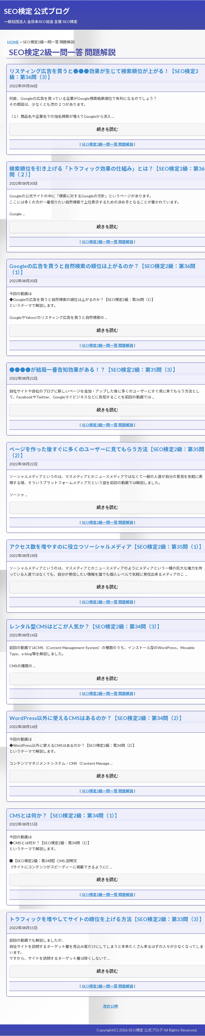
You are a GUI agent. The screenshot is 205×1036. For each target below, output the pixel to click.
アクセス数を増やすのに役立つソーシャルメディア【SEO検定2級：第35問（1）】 (106, 547)
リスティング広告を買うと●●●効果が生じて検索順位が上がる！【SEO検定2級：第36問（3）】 (103, 74)
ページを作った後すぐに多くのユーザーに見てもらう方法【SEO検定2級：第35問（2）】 (106, 452)
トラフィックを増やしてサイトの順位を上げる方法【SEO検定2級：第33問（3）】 (106, 919)
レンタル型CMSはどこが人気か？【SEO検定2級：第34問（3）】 (85, 626)
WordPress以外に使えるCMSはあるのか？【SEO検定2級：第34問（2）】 (96, 718)
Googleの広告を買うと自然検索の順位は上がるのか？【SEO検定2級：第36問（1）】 (102, 269)
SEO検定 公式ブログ (37, 11)
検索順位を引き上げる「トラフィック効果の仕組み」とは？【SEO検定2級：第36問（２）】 (106, 171)
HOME (13, 42)
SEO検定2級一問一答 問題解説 (107, 144)
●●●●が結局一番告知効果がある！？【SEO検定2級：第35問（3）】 (93, 370)
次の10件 (110, 1006)
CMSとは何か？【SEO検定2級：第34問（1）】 (64, 815)
